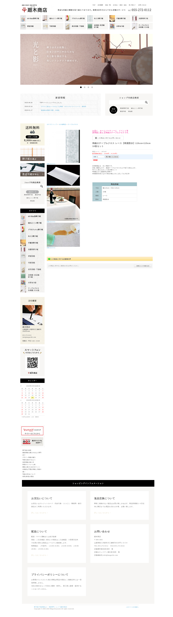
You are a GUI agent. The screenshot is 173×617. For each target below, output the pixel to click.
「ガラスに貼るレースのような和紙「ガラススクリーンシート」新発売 (63, 106)
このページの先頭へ (132, 607)
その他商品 (62, 124)
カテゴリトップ (52, 124)
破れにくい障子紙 (137, 108)
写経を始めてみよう (29, 460)
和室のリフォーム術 (29, 464)
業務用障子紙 (124, 108)
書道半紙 (123, 111)
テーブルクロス (73, 124)
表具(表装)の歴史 (28, 476)
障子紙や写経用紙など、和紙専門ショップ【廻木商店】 (51, 607)
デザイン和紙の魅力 (29, 457)
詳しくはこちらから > (39, 513)
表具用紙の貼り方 (28, 462)
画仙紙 (130, 111)
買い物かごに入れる (112, 156)
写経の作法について (29, 474)
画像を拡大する (51, 163)
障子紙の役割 (27, 450)
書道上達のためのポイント (31, 467)
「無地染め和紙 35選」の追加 (49, 110)
